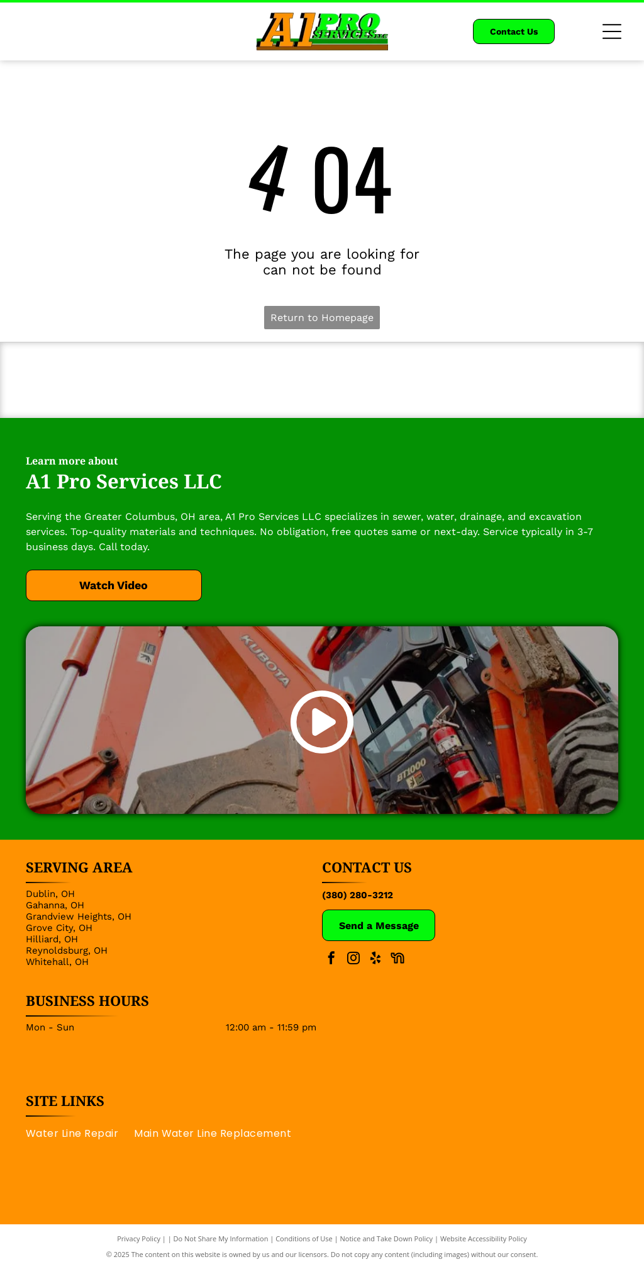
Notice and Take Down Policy (386, 1239)
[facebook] (331, 960)
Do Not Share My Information (221, 1239)
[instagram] (353, 960)
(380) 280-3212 (357, 895)
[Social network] (397, 960)
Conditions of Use (304, 1239)
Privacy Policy (138, 1239)
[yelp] (375, 960)
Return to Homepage (322, 318)
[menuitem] (80, 1133)
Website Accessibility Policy (483, 1239)
